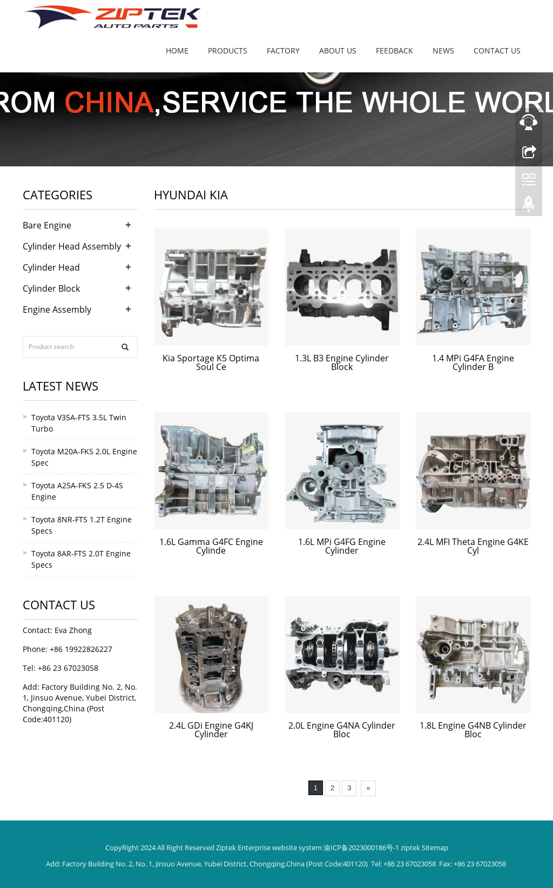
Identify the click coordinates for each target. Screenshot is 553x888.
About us (337, 50)
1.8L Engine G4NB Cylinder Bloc (473, 729)
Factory (283, 50)
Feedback (394, 50)
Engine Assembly (57, 309)
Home (177, 50)
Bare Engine (47, 225)
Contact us (497, 50)
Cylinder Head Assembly (72, 246)
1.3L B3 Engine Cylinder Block (342, 362)
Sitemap (435, 847)
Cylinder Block (51, 288)
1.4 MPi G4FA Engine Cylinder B (473, 362)
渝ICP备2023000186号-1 (361, 847)
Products (227, 50)
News (443, 50)
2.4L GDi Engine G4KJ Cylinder (211, 729)
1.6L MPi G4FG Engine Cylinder (342, 546)
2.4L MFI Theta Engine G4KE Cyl (473, 546)
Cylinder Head (51, 267)
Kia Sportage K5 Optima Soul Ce (211, 362)
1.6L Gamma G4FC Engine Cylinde (211, 546)
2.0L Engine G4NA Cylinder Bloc (341, 729)
